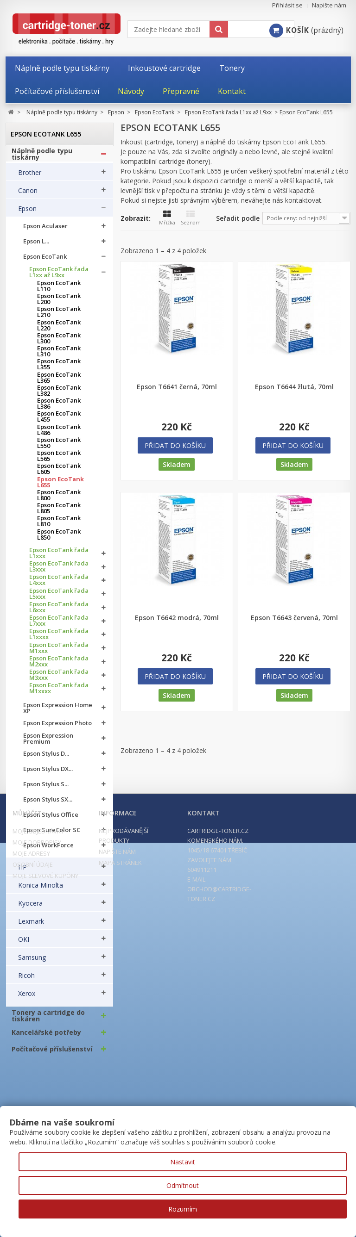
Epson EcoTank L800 (59, 499)
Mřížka (167, 218)
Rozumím (182, 1209)
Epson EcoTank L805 (59, 513)
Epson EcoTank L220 (59, 329)
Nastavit (182, 1161)
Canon (28, 195)
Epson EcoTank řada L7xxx (59, 625)
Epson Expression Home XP (57, 712)
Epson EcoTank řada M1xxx (59, 652)
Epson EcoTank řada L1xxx (59, 557)
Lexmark (31, 925)
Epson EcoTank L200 (59, 304)
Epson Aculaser (45, 231)
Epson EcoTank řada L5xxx (59, 598)
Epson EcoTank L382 (59, 395)
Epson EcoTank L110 (59, 290)
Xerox (26, 998)
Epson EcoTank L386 (59, 408)
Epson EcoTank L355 (59, 369)
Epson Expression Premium (48, 743)
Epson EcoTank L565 (59, 460)
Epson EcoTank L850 (59, 539)
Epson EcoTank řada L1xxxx (59, 639)
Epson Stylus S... (46, 789)
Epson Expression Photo (57, 728)
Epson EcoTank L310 (59, 356)
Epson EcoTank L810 (59, 526)
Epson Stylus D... (46, 758)
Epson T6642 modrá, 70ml (177, 618)
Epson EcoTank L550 (59, 447)
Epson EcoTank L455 (59, 421)
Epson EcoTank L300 (59, 342)
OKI (23, 943)
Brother (29, 177)
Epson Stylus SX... (47, 804)
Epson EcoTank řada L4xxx (59, 584)
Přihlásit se (287, 5)
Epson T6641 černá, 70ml (177, 387)
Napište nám (329, 5)
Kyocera (30, 907)
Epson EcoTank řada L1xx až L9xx (59, 276)
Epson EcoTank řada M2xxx (59, 665)
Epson (27, 213)
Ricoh (26, 979)
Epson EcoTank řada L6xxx (59, 611)
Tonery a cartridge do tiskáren (48, 1019)
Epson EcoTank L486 (59, 434)
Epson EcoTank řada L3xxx (59, 571)
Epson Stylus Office (50, 819)
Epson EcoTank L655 (60, 486)
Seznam (191, 218)
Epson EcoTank (45, 261)
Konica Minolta (40, 889)
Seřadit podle (238, 218)
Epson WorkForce (48, 850)
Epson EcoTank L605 (59, 473)
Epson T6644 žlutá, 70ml (294, 387)
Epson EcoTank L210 (59, 317)
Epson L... (36, 246)
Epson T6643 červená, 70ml (294, 618)
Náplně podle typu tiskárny (42, 158)
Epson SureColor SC (51, 835)
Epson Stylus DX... (48, 774)
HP (22, 871)
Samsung (32, 961)
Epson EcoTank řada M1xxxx (59, 693)
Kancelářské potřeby (46, 1036)
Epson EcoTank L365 (59, 382)
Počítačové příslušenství (52, 1053)
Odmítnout (182, 1185)
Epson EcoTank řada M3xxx (59, 679)
